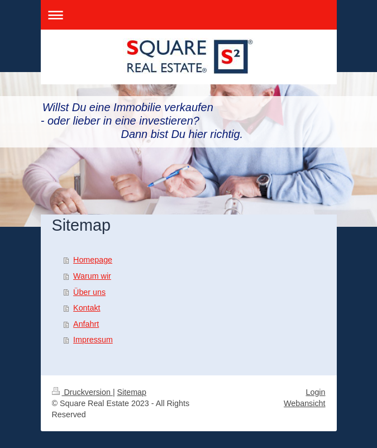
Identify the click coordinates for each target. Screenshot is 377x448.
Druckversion (82, 392)
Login (316, 392)
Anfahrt (86, 324)
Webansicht (304, 403)
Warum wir (92, 275)
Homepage (92, 259)
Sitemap (131, 392)
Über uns (89, 292)
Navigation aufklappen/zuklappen (189, 15)
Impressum (93, 339)
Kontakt (86, 307)
